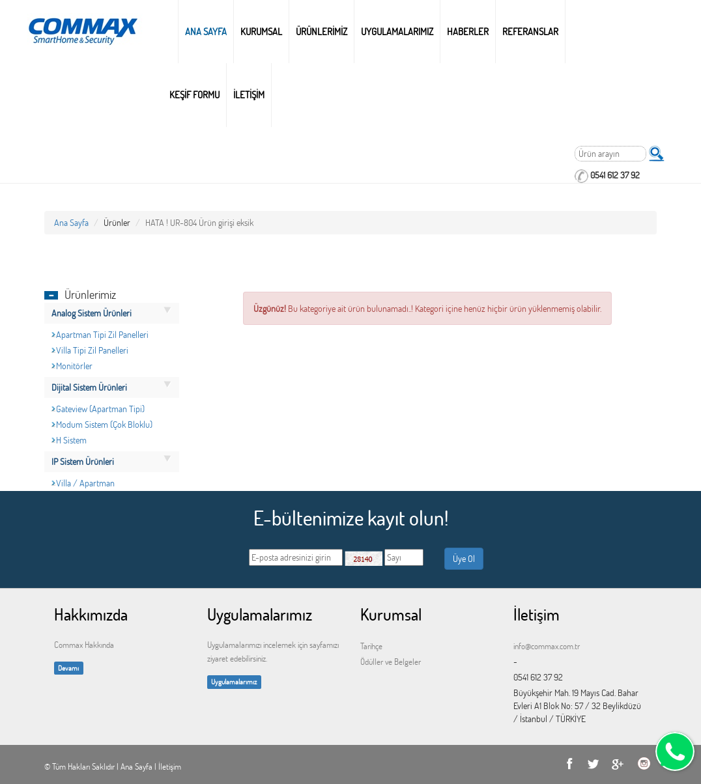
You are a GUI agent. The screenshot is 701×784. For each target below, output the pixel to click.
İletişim (169, 766)
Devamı (68, 668)
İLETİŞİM (249, 94)
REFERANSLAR (530, 31)
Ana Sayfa (206, 31)
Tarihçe (371, 646)
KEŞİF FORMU (194, 94)
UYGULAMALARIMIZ (397, 31)
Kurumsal (261, 31)
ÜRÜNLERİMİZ (321, 31)
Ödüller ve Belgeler (390, 661)
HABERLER (468, 31)
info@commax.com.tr (546, 646)
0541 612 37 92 (615, 175)
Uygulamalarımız (234, 681)
